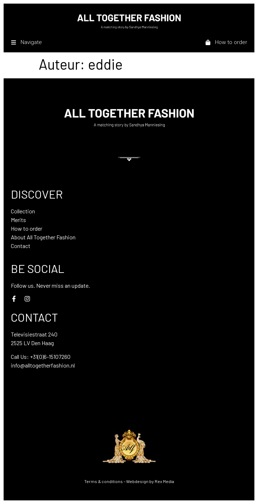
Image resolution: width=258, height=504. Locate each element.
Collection (23, 211)
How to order (26, 228)
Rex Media (164, 481)
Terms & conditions (103, 481)
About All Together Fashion (43, 237)
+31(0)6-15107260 (50, 356)
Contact (20, 245)
